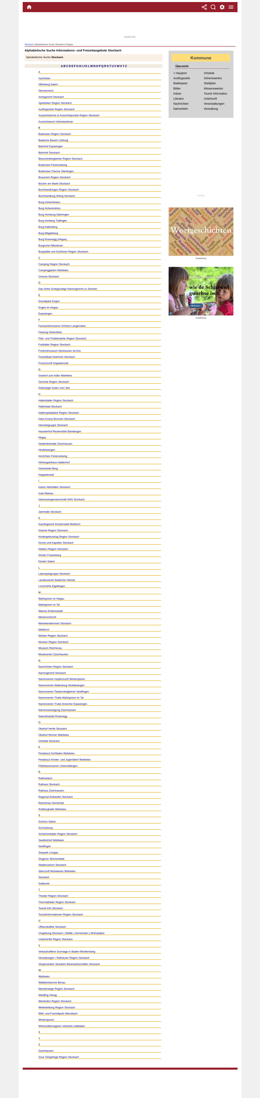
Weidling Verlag (48, 995)
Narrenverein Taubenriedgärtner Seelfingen (64, 691)
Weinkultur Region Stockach (55, 1001)
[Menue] (231, 7)
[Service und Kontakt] (222, 7)
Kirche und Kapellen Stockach (56, 542)
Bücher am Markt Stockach (54, 183)
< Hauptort (180, 73)
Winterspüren (46, 1019)
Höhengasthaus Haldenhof (54, 462)
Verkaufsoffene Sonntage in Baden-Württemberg (67, 951)
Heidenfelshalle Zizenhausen (55, 443)
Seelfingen (45, 846)
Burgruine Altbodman (51, 245)
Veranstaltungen (214, 103)
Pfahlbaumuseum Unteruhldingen (58, 765)
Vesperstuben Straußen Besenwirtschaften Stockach (69, 964)
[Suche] (213, 7)
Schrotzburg (46, 827)
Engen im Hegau (48, 307)
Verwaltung (211, 108)
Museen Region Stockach (53, 641)
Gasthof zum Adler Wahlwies (55, 375)
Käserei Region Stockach (53, 530)
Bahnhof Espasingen (51, 146)
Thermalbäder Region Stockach (57, 902)
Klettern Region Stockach (53, 549)
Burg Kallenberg (48, 226)
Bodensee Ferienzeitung (53, 164)
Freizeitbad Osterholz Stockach (57, 356)
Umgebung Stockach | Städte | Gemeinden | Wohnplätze (72, 933)
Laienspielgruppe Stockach (54, 573)
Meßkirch (44, 629)
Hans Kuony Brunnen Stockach (57, 418)
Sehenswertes (213, 78)
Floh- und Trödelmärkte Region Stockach (63, 338)
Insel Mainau (46, 493)
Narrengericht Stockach (52, 672)
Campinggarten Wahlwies (53, 270)
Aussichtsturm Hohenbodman (56, 121)
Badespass (180, 83)
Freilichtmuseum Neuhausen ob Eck (60, 350)
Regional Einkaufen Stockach (56, 796)
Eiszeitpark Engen (49, 301)
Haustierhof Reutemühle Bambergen (60, 431)
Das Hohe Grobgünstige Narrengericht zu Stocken (68, 288)
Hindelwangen (47, 449)
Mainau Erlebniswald (51, 610)
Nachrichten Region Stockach (56, 666)
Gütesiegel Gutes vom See (54, 387)
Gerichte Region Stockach (54, 381)
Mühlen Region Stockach (53, 635)
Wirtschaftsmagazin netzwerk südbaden (62, 1026)
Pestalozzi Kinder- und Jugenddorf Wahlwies (65, 759)
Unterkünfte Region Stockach (56, 939)
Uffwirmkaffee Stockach (52, 926)
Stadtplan (210, 83)
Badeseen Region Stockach (55, 133)
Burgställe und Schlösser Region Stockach (63, 251)
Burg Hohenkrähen (50, 208)
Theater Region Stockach (53, 895)
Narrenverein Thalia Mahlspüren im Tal (61, 697)
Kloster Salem (47, 561)
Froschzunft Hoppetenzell (53, 363)
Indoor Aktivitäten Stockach (54, 487)
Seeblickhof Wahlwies (51, 840)
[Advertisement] (130, 25)
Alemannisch (46, 90)
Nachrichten (181, 103)
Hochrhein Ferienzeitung (53, 456)
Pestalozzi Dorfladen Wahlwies (57, 753)
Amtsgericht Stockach (51, 96)
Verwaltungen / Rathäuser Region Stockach (64, 957)
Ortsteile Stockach (49, 740)
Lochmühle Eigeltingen (52, 586)
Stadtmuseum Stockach (52, 864)
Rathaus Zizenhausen (51, 790)
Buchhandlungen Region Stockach (59, 189)
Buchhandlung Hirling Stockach (57, 195)
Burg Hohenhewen (49, 202)
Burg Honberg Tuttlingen (53, 220)
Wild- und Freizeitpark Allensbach (58, 1013)
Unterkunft (210, 98)
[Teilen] (204, 7)
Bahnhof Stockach (49, 152)
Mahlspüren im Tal (49, 604)
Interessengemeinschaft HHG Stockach (62, 499)
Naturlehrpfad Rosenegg (53, 716)
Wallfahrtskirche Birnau (52, 982)
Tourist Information (215, 93)
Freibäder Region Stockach (55, 344)
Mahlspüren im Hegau (51, 598)
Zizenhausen (46, 1050)
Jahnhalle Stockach (50, 511)
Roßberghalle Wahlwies (52, 809)
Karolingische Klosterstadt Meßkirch (60, 524)
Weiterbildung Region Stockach (57, 1007)
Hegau (42, 437)
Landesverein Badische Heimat (57, 579)
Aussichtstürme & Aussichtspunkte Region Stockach (69, 115)
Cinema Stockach (49, 276)
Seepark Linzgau (48, 852)
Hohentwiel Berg (48, 468)
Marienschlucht (47, 617)
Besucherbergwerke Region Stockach (61, 158)
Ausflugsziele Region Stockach (57, 109)
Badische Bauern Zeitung (53, 140)
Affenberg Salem (48, 84)
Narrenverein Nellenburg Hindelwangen (62, 685)
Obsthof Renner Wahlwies (54, 734)
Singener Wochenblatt (51, 858)
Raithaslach (45, 778)
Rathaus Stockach (49, 784)
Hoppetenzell (46, 474)
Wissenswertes (213, 88)
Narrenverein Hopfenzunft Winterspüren (62, 679)
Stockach (29, 44)
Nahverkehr (180, 108)
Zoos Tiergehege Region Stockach (59, 1057)
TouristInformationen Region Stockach (61, 914)
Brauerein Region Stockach (55, 177)
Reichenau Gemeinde (51, 802)
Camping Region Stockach (54, 264)
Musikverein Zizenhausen (53, 654)
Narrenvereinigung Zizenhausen (57, 709)
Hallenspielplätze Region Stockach (59, 412)
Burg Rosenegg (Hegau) (53, 239)
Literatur (178, 98)
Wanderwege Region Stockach (57, 988)
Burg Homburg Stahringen (54, 214)
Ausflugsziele (181, 78)
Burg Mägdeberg (48, 233)
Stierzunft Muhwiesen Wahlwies (57, 871)
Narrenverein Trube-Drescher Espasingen (63, 703)
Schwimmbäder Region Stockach (58, 833)
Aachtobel (44, 78)
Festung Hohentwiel (50, 332)
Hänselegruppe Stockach (53, 425)
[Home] (29, 7)
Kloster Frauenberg (50, 555)
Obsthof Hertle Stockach (53, 728)
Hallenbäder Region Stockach (56, 400)
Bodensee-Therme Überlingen (56, 171)
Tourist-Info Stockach (51, 908)
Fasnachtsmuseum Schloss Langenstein (62, 325)
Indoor (177, 93)
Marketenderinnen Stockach (55, 623)
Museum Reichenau (50, 648)
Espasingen (45, 313)
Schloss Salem (47, 821)
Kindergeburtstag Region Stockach (59, 536)
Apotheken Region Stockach (55, 102)
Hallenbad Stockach (50, 406)
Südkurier (44, 883)
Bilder (177, 88)
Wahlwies (44, 976)
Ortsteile (209, 73)
